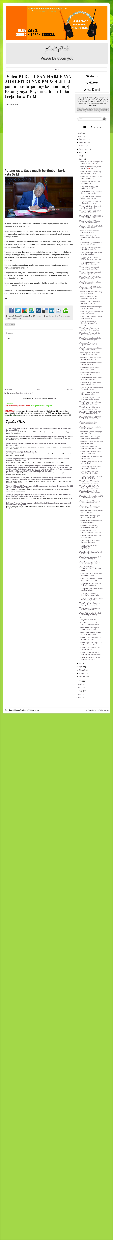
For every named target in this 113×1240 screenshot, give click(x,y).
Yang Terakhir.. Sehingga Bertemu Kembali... (21, 452)
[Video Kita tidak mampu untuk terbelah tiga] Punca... (90, 273)
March (81, 670)
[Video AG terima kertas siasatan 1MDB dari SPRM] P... (90, 477)
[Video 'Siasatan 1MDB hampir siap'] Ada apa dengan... (89, 263)
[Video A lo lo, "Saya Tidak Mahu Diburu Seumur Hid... (90, 278)
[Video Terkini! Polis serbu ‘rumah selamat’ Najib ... (90, 553)
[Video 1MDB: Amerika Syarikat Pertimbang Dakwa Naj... (90, 614)
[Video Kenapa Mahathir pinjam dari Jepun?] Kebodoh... (90, 467)
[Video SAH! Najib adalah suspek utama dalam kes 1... (90, 308)
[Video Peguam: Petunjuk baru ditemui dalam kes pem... (89, 354)
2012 (79, 697)
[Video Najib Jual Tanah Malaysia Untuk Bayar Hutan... (90, 574)
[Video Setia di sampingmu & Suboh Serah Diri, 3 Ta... (89, 629)
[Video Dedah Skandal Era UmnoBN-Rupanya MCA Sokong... (88, 323)
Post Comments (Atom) (24, 393)
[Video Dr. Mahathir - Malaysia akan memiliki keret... (89, 541)
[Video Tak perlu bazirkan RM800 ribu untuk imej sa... (90, 457)
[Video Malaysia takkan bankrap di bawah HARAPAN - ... (90, 521)
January (82, 677)
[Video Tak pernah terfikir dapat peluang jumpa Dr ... (90, 363)
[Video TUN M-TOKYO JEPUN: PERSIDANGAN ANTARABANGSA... (89, 547)
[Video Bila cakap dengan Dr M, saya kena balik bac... (90, 383)
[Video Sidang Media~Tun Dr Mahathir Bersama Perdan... (89, 487)
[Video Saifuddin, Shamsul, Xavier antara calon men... (90, 512)
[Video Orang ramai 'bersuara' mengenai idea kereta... (89, 408)
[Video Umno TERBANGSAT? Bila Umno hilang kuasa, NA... (90, 579)
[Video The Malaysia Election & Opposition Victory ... (89, 368)
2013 (79, 694)
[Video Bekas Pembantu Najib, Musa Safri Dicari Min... (89, 334)
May (81, 663)
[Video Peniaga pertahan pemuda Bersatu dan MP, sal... (91, 312)
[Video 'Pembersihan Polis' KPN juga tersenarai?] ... (90, 536)
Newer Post (9, 390)
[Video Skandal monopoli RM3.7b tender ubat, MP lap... (90, 243)
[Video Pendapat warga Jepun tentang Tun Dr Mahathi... (89, 517)
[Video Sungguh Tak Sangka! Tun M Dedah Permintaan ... (90, 643)
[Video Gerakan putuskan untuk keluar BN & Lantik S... (90, 248)
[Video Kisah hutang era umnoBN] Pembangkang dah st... (90, 237)
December (83, 139)
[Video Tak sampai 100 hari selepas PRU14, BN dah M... (91, 428)
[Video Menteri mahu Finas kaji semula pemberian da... (90, 207)
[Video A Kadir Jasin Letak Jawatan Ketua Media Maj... (89, 624)
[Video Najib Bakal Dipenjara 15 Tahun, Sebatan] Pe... (90, 373)
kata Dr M (54, 316)
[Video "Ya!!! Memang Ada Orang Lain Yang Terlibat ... (90, 293)
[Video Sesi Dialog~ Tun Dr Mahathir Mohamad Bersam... (90, 492)
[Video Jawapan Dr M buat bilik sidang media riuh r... (90, 658)
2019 (79, 133)
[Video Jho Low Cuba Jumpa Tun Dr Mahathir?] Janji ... (90, 638)
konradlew (37, 398)
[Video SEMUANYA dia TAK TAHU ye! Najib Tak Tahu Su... (90, 303)
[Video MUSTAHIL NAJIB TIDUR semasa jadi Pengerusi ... (90, 212)
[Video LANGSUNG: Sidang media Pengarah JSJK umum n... (91, 163)
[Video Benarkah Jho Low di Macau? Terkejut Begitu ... (89, 472)
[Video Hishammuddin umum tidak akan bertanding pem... (90, 653)
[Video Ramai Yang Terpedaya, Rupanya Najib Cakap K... (89, 604)
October (82, 146)
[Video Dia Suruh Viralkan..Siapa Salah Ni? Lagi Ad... (90, 317)
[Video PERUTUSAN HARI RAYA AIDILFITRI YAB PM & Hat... (90, 418)
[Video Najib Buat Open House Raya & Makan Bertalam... (89, 398)
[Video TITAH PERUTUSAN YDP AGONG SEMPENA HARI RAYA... (90, 413)
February (82, 673)
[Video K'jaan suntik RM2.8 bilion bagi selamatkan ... (90, 288)
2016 (79, 684)
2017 (79, 681)
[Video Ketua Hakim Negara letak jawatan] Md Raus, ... (91, 442)
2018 (79, 137)
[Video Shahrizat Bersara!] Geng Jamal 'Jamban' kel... (90, 253)
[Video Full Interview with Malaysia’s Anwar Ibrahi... (88, 298)
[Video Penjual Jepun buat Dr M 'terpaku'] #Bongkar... (90, 558)
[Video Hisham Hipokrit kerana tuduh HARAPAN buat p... (90, 634)
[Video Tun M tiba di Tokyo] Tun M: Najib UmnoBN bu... (90, 584)
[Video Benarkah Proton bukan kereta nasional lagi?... (90, 452)
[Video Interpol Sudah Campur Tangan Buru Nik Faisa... (89, 619)
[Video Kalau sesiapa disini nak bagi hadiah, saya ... (89, 648)
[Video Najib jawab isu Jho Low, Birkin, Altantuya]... (90, 283)
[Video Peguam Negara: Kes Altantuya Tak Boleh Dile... (89, 329)
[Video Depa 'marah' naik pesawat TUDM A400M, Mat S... (91, 599)
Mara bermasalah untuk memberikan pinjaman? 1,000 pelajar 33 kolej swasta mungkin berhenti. (39, 437)
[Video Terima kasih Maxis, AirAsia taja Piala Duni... (90, 462)
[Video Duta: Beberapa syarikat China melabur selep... (90, 393)
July (80, 156)
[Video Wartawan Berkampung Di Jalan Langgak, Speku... (90, 172)
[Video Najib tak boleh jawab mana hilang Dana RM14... (89, 268)
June (81, 159)
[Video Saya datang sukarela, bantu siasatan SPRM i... (89, 187)
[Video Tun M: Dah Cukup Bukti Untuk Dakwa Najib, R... (90, 359)
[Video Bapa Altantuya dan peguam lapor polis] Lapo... (89, 344)
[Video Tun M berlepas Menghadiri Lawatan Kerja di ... (91, 589)
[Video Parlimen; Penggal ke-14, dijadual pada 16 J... (90, 182)
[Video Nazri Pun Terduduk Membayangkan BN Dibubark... (90, 447)
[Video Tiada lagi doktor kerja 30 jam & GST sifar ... (90, 433)
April (81, 667)
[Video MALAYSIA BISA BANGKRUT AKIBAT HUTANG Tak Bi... (90, 568)
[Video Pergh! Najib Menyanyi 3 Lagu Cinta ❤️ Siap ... (90, 168)
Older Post (69, 390)
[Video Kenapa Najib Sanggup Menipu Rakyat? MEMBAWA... (90, 438)
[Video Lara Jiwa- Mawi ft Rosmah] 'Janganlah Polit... (89, 594)
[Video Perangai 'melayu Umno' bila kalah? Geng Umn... (90, 403)
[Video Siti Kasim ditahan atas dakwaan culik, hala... (89, 232)
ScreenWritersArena (101, 710)
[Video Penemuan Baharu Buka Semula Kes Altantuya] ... (90, 339)
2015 (79, 688)
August (82, 153)
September (83, 149)
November (83, 143)
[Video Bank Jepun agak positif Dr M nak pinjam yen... (91, 388)
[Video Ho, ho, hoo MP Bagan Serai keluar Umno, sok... (89, 222)
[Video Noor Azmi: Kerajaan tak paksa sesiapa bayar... (90, 202)
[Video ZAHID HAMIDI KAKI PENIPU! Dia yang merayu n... (90, 258)
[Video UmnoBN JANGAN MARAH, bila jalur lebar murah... (91, 227)
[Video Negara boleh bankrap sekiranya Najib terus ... (89, 609)
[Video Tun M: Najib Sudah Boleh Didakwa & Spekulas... (90, 378)
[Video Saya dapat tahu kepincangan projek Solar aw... (90, 531)
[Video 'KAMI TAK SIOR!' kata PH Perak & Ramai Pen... (90, 177)
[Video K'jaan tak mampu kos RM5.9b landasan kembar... (89, 507)
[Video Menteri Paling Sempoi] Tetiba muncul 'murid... (90, 197)
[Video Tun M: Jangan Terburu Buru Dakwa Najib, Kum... (89, 563)
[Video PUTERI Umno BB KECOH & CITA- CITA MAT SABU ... (91, 217)
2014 (79, 691)
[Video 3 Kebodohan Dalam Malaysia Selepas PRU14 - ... (89, 423)
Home (56, 69)
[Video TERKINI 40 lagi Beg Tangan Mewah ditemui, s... (89, 526)
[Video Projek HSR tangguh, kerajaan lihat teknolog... (89, 482)
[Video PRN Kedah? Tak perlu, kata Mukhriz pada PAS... (89, 502)
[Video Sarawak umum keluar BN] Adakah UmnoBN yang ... (91, 497)
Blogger (53, 398)
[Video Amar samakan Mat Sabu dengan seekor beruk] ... (90, 349)
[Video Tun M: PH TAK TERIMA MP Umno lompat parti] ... (90, 192)
